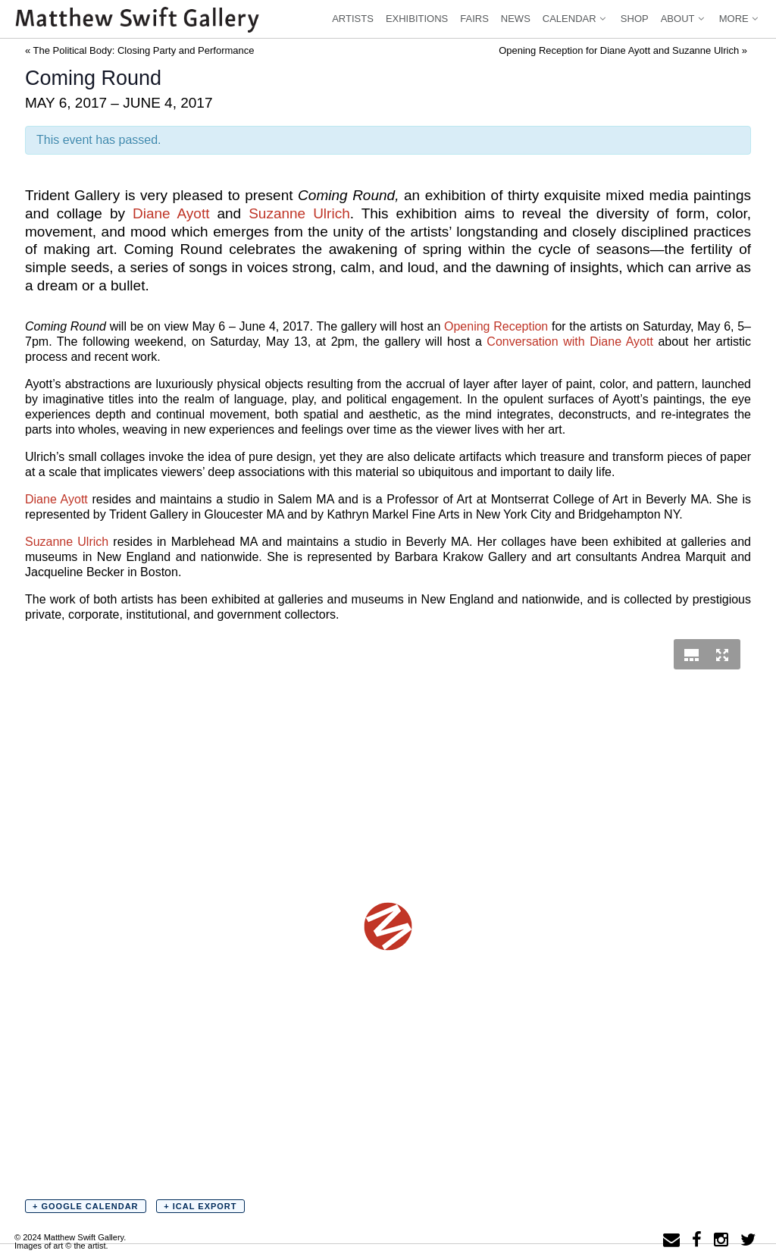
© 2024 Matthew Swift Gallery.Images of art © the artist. (70, 1241)
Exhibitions (417, 18)
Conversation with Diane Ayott (570, 341)
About (684, 18)
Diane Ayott (171, 213)
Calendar (576, 18)
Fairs (474, 18)
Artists (353, 18)
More (740, 18)
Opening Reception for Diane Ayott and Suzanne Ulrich (623, 50)
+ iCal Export (200, 1206)
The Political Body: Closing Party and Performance (140, 50)
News (515, 18)
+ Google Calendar (86, 1206)
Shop (635, 18)
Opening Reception (496, 326)
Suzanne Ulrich (299, 213)
